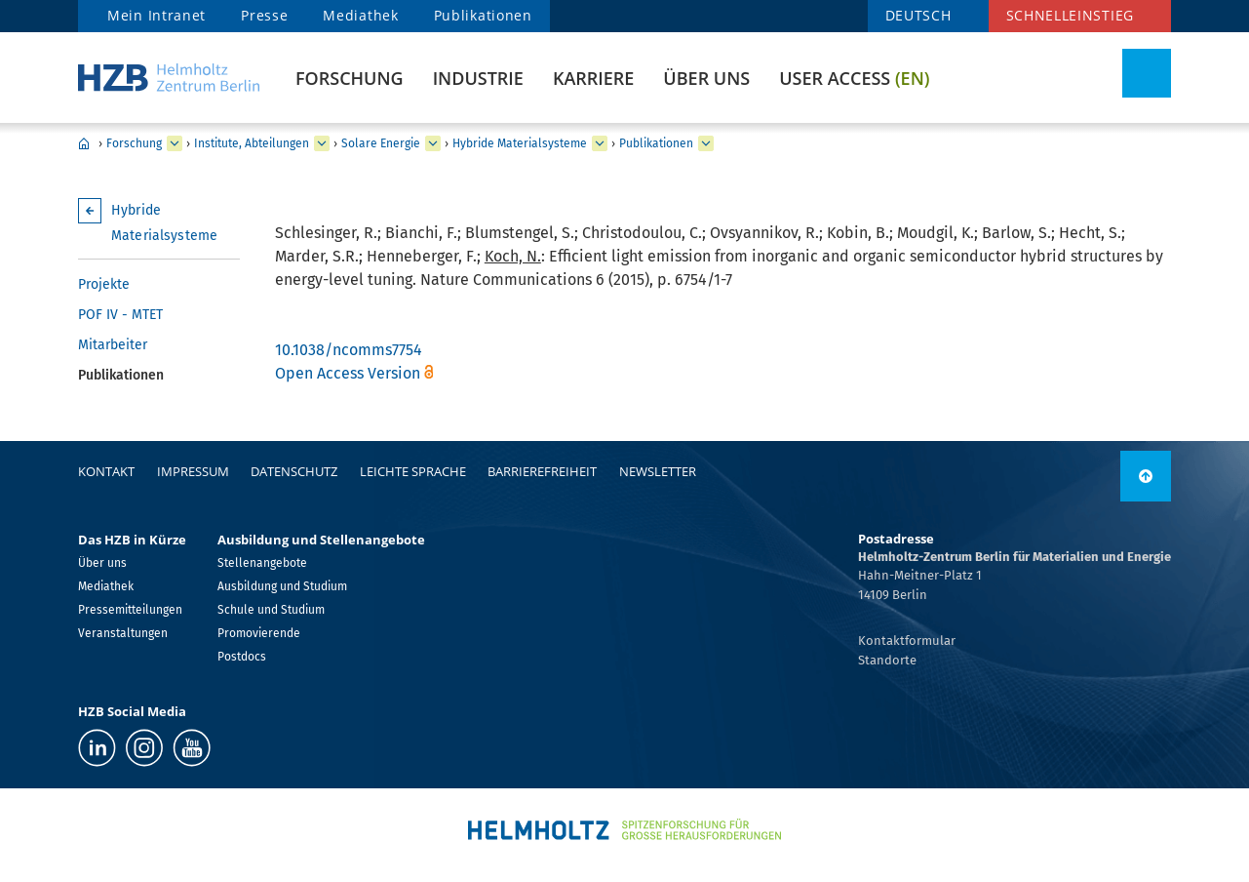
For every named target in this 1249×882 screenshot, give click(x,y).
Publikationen (483, 15)
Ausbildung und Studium (282, 586)
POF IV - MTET (120, 314)
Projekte (104, 284)
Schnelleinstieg (1070, 15)
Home (84, 143)
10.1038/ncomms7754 (348, 350)
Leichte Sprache (413, 471)
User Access (854, 78)
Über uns (706, 78)
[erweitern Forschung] (174, 143)
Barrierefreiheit (542, 471)
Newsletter (657, 471)
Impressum (193, 471)
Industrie (478, 78)
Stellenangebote (262, 563)
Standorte (887, 660)
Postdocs (241, 656)
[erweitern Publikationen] (706, 143)
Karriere (593, 78)
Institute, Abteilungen (251, 143)
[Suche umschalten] (1146, 73)
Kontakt (106, 471)
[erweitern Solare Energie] (433, 143)
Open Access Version (347, 373)
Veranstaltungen (123, 633)
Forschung (349, 78)
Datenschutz (294, 471)
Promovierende (258, 633)
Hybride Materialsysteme (519, 143)
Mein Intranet (156, 15)
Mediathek (360, 15)
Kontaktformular (907, 640)
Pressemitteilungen (130, 610)
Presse (264, 15)
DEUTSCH (918, 15)
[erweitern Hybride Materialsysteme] (599, 143)
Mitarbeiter (112, 345)
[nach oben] (1145, 476)
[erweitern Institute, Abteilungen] (322, 143)
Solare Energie (380, 143)
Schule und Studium (271, 610)
